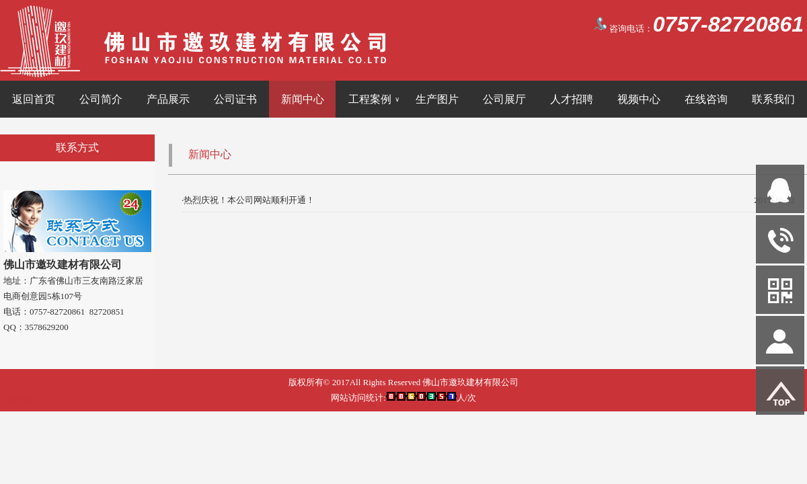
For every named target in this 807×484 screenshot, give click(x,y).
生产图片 (437, 99)
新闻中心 (302, 99)
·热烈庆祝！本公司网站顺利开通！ (248, 200)
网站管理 (24, 399)
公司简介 (100, 99)
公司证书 (235, 99)
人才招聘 (571, 99)
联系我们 (773, 99)
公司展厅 (504, 99)
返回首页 (33, 99)
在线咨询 (706, 99)
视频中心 (638, 99)
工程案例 (373, 99)
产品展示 (168, 99)
